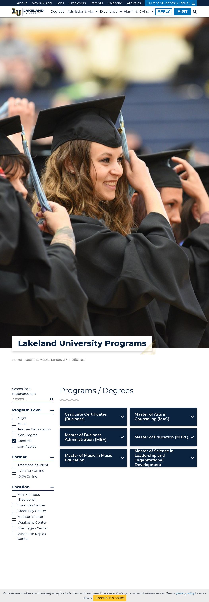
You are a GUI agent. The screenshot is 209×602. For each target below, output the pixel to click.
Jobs (60, 3)
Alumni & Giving (136, 11)
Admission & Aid (80, 11)
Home (17, 359)
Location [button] (33, 487)
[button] (93, 417)
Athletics (134, 3)
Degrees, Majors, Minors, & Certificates (54, 359)
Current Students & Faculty (171, 3)
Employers (77, 3)
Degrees (57, 11)
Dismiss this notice (110, 598)
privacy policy (185, 593)
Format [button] (33, 457)
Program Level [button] (33, 410)
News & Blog (42, 3)
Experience (109, 11)
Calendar (115, 3)
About (22, 3)
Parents (97, 3)
